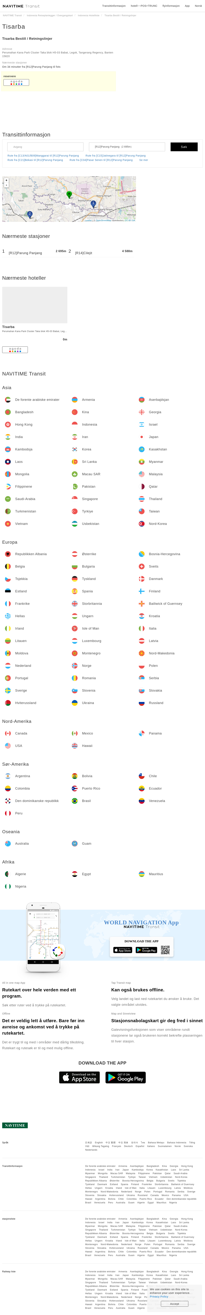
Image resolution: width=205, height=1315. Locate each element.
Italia (142, 1188)
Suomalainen (165, 1146)
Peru (110, 1202)
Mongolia (103, 1173)
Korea (149, 1170)
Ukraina (131, 1195)
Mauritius (161, 1202)
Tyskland (89, 1184)
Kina (164, 1166)
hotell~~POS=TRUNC (144, 5)
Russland (143, 1195)
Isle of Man (131, 1188)
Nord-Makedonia (109, 1191)
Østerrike (114, 1180)
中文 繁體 (110, 1142)
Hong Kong (187, 1166)
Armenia (122, 1166)
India (110, 1170)
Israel (101, 1170)
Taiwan (142, 1177)
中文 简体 (123, 1142)
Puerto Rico (145, 1199)
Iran (117, 1170)
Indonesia (90, 1170)
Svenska (188, 1146)
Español (140, 1146)
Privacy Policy (159, 1296)
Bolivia (111, 1199)
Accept (174, 1303)
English (99, 1142)
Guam (131, 1202)
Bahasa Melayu (156, 1142)
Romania (170, 1191)
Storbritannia (161, 1184)
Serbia (181, 1191)
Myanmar (90, 1173)
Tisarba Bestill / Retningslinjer (27, 39)
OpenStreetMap (103, 220)
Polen (147, 1191)
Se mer (143, 160)
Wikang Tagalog (100, 1146)
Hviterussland (116, 1195)
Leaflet (88, 220)
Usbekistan (166, 1177)
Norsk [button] (198, 5)
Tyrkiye (132, 1177)
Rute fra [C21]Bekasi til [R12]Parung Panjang (35, 160)
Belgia (150, 1180)
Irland (119, 1188)
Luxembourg (165, 1188)
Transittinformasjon (114, 5)
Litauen (151, 1188)
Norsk (178, 1146)
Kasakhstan (162, 1170)
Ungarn (98, 1188)
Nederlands (91, 1150)
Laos (173, 1170)
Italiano (151, 1146)
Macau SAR (116, 1173)
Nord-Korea (181, 1177)
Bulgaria (160, 1180)
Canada (154, 1195)
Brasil (88, 1202)
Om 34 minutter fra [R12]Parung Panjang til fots (31, 66)
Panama (176, 1195)
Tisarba (13, 26)
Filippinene (144, 1173)
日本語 (88, 1142)
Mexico (165, 1195)
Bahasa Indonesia (176, 1142)
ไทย (143, 1142)
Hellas (88, 1188)
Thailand (103, 1177)
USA (186, 1195)
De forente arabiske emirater (100, 1166)
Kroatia (109, 1188)
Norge (138, 1191)
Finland (135, 1184)
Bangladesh (153, 1166)
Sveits (171, 1180)
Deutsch (128, 1146)
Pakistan (157, 1173)
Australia (120, 1202)
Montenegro (91, 1191)
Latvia (177, 1188)
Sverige (191, 1191)
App (187, 5)
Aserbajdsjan (137, 1166)
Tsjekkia (181, 1180)
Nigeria (173, 1202)
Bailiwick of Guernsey (182, 1184)
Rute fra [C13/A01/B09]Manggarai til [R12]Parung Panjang (43, 155)
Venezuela (99, 1202)
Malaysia (130, 1173)
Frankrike (147, 1184)
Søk (184, 147)
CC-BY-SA (130, 220)
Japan (125, 1170)
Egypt (151, 1202)
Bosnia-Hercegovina (133, 1180)
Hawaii (88, 1199)
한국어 (134, 1142)
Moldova (188, 1188)
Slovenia (89, 1195)
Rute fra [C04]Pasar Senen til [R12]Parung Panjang (101, 160)
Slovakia (101, 1195)
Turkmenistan (118, 1177)
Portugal (157, 1191)
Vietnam (153, 1177)
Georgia (174, 1166)
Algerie (141, 1202)
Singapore (90, 1177)
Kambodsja (138, 1170)
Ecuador (159, 1199)
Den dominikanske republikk (181, 1199)
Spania (124, 1184)
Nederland (126, 1191)
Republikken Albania (96, 1180)
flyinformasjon (171, 5)
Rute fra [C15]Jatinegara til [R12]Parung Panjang (116, 155)
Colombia (132, 1199)
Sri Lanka (184, 1170)
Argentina (100, 1199)
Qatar (168, 1173)
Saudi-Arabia (180, 1173)
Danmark (102, 1184)
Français (116, 1146)
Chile (121, 1199)
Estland (114, 1184)
